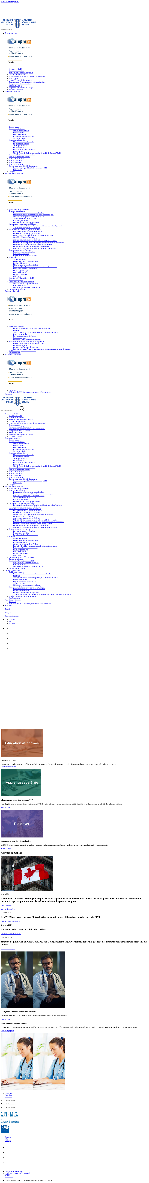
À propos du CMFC (11, 33)
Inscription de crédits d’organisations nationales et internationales (35, 267)
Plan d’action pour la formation (19, 209)
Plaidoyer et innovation (12, 291)
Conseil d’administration (17, 74)
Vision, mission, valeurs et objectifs (21, 73)
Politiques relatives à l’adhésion (23, 136)
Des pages (8, 1093)
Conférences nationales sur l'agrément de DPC (28, 287)
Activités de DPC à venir (17, 289)
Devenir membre (14, 127)
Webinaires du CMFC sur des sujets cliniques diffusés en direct (30, 392)
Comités (12, 171)
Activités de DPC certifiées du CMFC (21, 278)
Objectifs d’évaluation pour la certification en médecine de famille (35, 241)
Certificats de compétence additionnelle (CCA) (28, 216)
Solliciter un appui (19, 338)
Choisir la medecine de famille (23, 142)
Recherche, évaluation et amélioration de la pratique (26, 341)
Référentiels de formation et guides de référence (25, 229)
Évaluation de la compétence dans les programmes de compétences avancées (38, 243)
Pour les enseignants (16, 164)
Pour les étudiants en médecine (19, 157)
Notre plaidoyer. (6, 848)
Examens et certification (17, 211)
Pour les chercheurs (15, 160)
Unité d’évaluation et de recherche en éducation (29, 343)
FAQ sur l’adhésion (19, 134)
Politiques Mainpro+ (20, 263)
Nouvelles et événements (13, 354)
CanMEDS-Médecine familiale (23, 237)
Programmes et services (21, 144)
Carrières (12, 619)
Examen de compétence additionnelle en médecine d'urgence (33, 215)
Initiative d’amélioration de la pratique (26, 347)
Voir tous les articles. (8, 909)
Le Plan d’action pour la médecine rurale (22, 351)
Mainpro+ (12, 257)
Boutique (12, 623)
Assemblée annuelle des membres (20, 80)
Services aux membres (12, 91)
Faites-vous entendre (20, 334)
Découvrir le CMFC (20, 147)
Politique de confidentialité (14, 1171)
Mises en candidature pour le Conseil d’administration (27, 76)
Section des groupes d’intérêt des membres (23, 166)
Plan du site (9, 1177)
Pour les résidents (15, 162)
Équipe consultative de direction (20, 84)
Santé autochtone (14, 353)
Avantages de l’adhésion (17, 140)
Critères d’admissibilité (21, 131)
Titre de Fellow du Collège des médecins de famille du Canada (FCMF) (37, 153)
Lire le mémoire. (6, 906)
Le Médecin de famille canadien (24, 149)
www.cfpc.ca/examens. (8, 766)
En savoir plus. (6, 807)
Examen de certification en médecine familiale (28, 213)
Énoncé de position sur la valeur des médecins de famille (32, 328)
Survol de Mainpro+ (20, 259)
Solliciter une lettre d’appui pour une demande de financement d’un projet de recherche (42, 349)
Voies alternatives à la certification (24, 218)
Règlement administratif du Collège (21, 87)
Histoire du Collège (15, 86)
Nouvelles (12, 390)
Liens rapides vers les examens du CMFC (27, 222)
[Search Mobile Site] (10, 410)
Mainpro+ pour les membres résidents (25, 265)
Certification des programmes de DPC (21, 282)
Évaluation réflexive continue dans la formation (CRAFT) (32, 244)
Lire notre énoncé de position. (11, 921)
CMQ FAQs (17, 276)
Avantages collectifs (20, 145)
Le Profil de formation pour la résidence (26, 233)
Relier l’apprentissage (20, 270)
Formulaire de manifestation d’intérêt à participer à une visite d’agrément (37, 226)
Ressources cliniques (16, 280)
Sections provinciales (16, 89)
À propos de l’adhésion (17, 129)
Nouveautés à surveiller (21, 254)
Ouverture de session (12, 616)
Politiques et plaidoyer (16, 327)
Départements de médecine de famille (25, 256)
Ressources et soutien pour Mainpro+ (25, 261)
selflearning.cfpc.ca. (7, 1031)
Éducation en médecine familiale (20, 250)
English (7, 609)
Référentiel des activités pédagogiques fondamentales (31, 246)
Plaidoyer (16, 330)
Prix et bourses (18, 151)
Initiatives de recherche (21, 345)
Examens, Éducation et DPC (14, 173)
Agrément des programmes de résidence (22, 224)
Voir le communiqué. (8, 949)
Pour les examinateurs (16, 158)
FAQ (10, 621)
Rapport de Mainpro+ (20, 274)
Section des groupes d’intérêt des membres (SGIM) (30, 168)
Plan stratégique (14, 78)
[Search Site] (10, 30)
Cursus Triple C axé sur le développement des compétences (33, 235)
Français (8, 612)
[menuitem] (76, 612)
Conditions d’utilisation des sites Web (17, 1173)
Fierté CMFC (17, 170)
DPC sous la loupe (19, 285)
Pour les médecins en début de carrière (22, 155)
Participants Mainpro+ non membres (25, 269)
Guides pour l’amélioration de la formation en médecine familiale (35, 248)
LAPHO (7, 1175)
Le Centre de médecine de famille (24, 336)
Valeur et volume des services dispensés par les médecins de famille (35, 332)
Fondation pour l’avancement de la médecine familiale (27, 82)
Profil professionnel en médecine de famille (27, 231)
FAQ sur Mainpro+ (19, 272)
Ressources (8, 394)
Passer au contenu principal (10, 2)
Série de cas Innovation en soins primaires (27, 340)
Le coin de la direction (16, 71)
